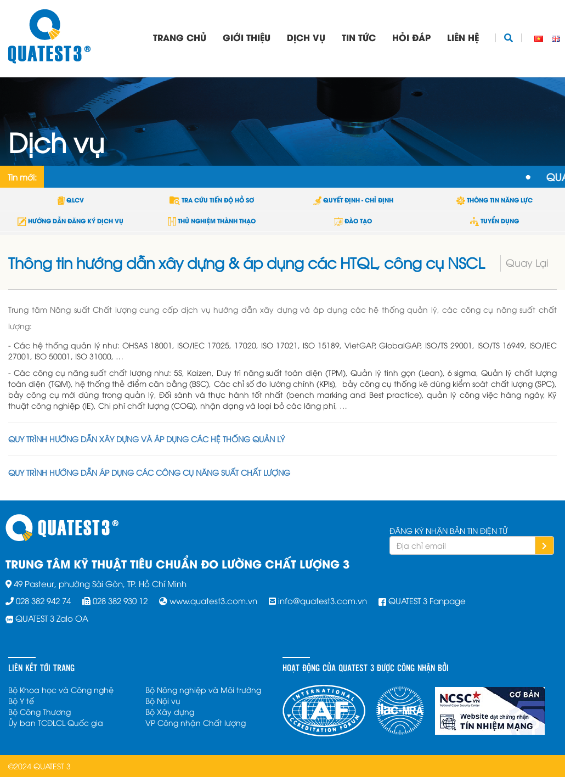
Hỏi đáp (411, 37)
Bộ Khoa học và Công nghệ (61, 689)
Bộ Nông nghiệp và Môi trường (203, 689)
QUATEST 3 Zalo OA (51, 617)
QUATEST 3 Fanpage (427, 600)
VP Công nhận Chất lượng (195, 722)
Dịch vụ (306, 37)
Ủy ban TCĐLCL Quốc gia (55, 722)
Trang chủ (179, 37)
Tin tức (359, 37)
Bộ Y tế (21, 700)
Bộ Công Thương (39, 711)
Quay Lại (527, 262)
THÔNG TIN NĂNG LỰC (494, 199)
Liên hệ (463, 37)
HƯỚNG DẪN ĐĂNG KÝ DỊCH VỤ (70, 220)
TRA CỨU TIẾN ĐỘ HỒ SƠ (212, 199)
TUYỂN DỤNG (494, 220)
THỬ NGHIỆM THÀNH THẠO (212, 220)
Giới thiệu (246, 37)
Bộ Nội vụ (162, 700)
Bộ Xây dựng (169, 711)
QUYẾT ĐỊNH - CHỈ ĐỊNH (353, 199)
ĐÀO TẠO (353, 220)
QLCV (71, 199)
